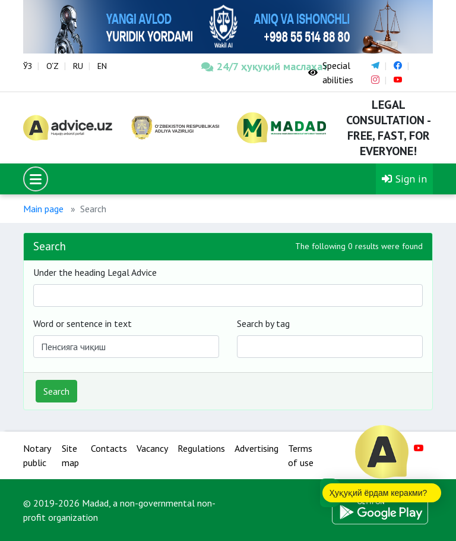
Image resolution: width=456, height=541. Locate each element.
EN (102, 66)
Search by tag (263, 323)
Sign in (404, 178)
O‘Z (52, 66)
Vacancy (152, 448)
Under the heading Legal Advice (95, 272)
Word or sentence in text (82, 323)
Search (56, 391)
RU (78, 66)
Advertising (256, 448)
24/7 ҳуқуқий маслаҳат (245, 66)
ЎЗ (27, 66)
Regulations (201, 448)
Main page (43, 209)
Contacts (109, 448)
